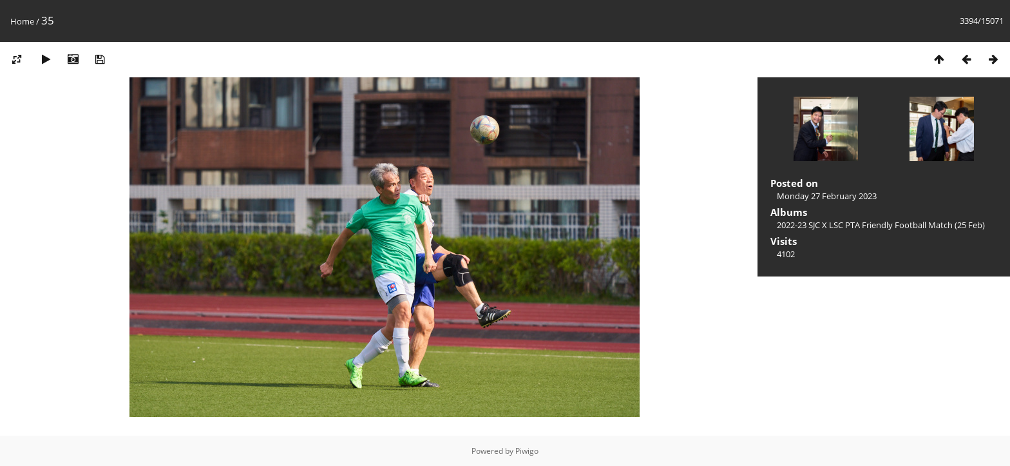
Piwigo (526, 450)
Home (22, 21)
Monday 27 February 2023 (827, 196)
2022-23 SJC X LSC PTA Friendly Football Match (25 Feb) (881, 225)
